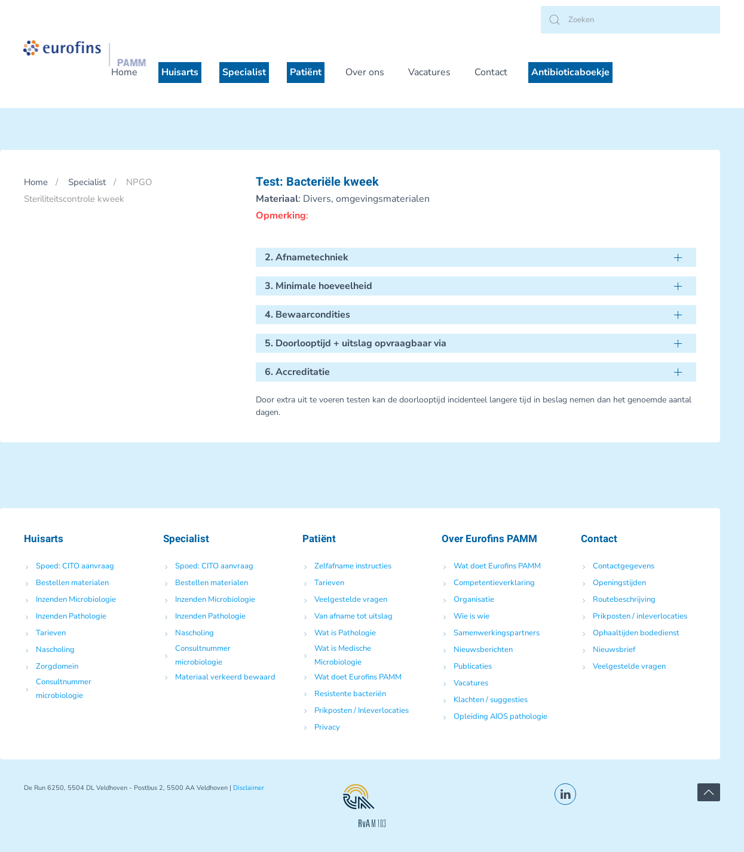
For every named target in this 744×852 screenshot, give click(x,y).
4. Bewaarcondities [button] (307, 314)
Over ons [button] (364, 72)
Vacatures (429, 72)
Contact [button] (490, 72)
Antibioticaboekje (570, 72)
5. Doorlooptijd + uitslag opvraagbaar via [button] (355, 343)
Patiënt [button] (306, 72)
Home (124, 72)
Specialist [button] (244, 72)
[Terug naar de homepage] (98, 53)
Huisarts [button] (179, 72)
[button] (708, 792)
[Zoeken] (630, 19)
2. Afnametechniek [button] (306, 257)
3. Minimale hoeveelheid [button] (318, 286)
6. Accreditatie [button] (297, 372)
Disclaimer (248, 787)
